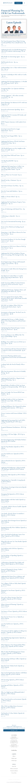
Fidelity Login (14, 758)
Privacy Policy (14, 772)
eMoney (14, 756)
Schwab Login (14, 760)
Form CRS (14, 766)
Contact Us (18, 3)
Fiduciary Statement (14, 768)
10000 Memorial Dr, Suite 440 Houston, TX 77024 (14, 738)
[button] (24, 3)
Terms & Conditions (14, 770)
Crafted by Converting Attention (14, 779)
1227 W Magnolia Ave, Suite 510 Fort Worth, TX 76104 (14, 745)
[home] (7, 3)
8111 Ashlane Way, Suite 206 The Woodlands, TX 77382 (14, 741)
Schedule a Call (14, 730)
